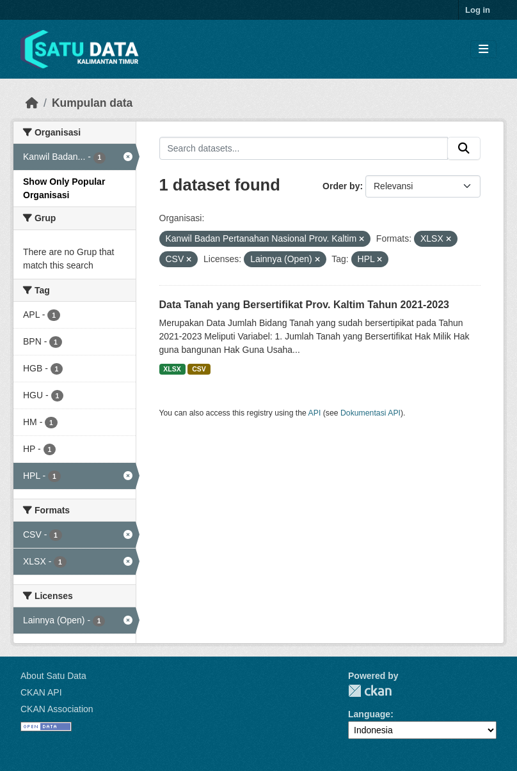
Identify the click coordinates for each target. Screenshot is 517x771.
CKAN (370, 690)
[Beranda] (32, 103)
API (314, 413)
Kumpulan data (92, 103)
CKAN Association (56, 709)
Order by (341, 186)
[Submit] (464, 148)
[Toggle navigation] (483, 49)
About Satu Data (53, 676)
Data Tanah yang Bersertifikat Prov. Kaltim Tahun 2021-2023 (304, 304)
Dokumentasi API (370, 413)
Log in (477, 10)
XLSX (171, 369)
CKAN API (41, 692)
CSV (199, 369)
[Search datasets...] (304, 148)
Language (369, 714)
